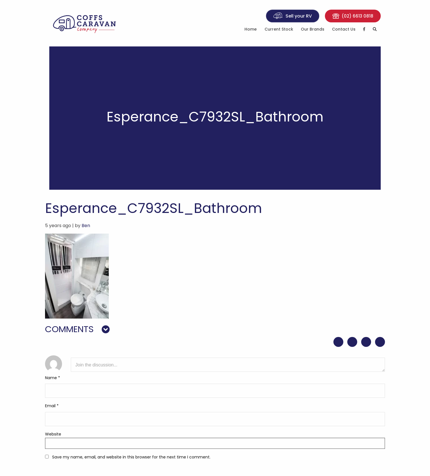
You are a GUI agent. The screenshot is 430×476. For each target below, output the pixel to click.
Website (53, 434)
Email (52, 406)
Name (52, 378)
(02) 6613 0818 (352, 16)
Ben (86, 225)
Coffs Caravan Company (87, 23)
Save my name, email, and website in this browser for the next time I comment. (131, 457)
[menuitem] (251, 30)
